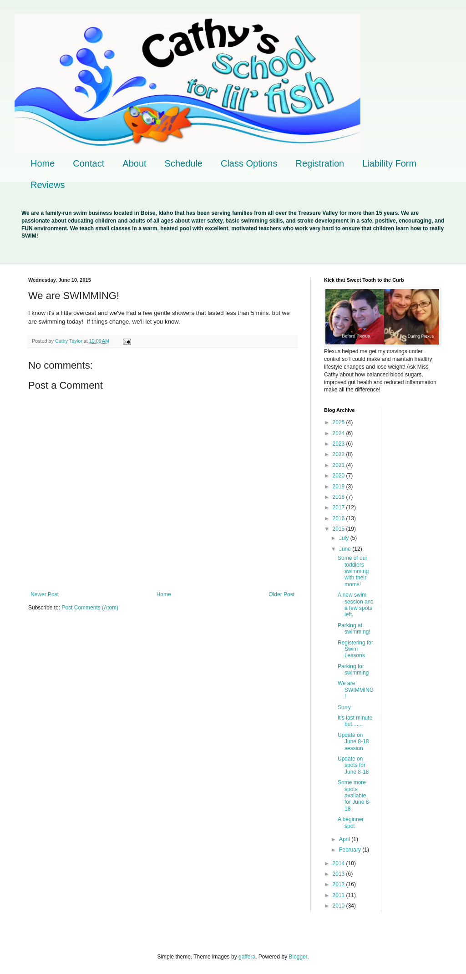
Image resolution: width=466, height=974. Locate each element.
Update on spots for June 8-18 (353, 765)
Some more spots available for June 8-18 (354, 795)
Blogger (298, 957)
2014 (339, 863)
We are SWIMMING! (356, 690)
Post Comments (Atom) (89, 607)
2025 (339, 422)
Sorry (344, 707)
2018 (339, 497)
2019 (339, 486)
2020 (339, 475)
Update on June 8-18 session (353, 741)
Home (42, 163)
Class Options (249, 163)
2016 (339, 518)
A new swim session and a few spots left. (356, 605)
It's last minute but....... (355, 721)
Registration (319, 163)
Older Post (281, 594)
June (345, 549)
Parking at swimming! (354, 628)
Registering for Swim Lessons (355, 649)
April (345, 839)
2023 (339, 444)
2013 (339, 874)
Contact (88, 163)
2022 (339, 454)
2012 (339, 884)
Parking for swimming (353, 669)
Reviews (47, 185)
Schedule (184, 163)
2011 (339, 895)
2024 (339, 433)
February (350, 850)
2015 (339, 529)
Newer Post (44, 594)
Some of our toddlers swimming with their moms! (353, 571)
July (344, 538)
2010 (339, 906)
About (134, 163)
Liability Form (389, 163)
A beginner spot (351, 822)
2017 (339, 507)
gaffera (246, 957)
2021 (339, 465)
